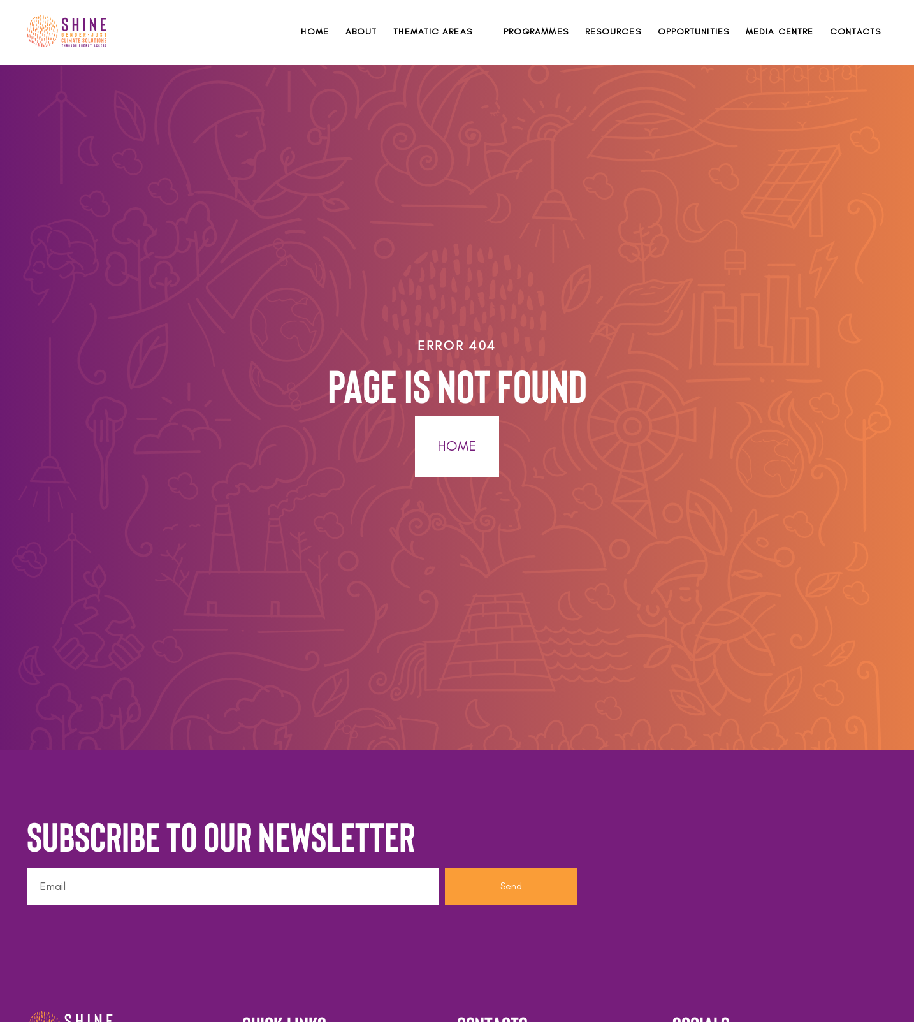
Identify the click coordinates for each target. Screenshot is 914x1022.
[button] (440, 31)
